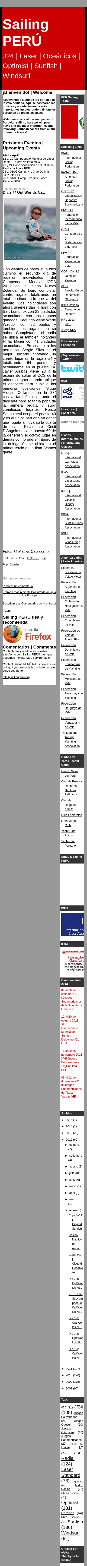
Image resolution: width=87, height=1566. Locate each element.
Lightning (77, 1481)
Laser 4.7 (72, 1447)
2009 (69, 1381)
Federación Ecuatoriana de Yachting (70, 664)
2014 (69, 1126)
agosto (74, 1166)
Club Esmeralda (71, 815)
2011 (69, 1368)
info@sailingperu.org (16, 677)
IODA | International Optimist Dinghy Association (71, 499)
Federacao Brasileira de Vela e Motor (71, 572)
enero (73, 1210)
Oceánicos (69, 1493)
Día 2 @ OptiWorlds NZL (76, 1338)
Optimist (14, 564)
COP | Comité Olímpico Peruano (70, 276)
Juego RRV (68, 330)
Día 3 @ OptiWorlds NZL (76, 1323)
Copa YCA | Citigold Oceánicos (76, 1263)
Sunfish (75, 1521)
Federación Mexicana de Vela (71, 679)
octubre (74, 1144)
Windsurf (70, 1532)
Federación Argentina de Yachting (71, 587)
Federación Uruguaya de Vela (71, 708)
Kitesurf (73, 1444)
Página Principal (29, 594)
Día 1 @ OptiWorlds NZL (76, 1354)
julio (72, 1173)
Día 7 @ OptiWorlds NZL (76, 1283)
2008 (69, 1388)
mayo (73, 1186)
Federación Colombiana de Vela (70, 620)
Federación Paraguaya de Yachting (72, 693)
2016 (69, 1120)
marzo (73, 1199)
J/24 (78, 1406)
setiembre (75, 1155)
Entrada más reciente (17, 592)
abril (72, 1193)
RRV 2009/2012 (72, 1516)
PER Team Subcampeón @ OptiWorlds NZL (76, 1303)
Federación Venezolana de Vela (70, 723)
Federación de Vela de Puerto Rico (70, 635)
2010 (69, 1375)
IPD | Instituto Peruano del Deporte (71, 310)
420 (63, 1407)
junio (72, 1179)
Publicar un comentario (18, 586)
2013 (69, 1133)
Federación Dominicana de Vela (70, 650)
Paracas (67, 1513)
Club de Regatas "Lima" (68, 805)
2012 (69, 1139)
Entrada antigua (45, 592)
